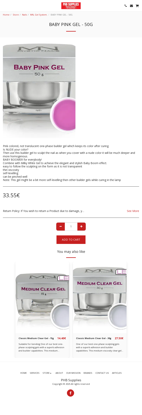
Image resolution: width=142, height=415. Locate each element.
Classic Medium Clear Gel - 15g (36, 338)
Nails (24, 14)
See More (133, 211)
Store (16, 14)
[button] (4, 5)
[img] (42, 297)
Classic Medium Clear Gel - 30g (93, 338)
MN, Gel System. (38, 14)
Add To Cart (71, 239)
